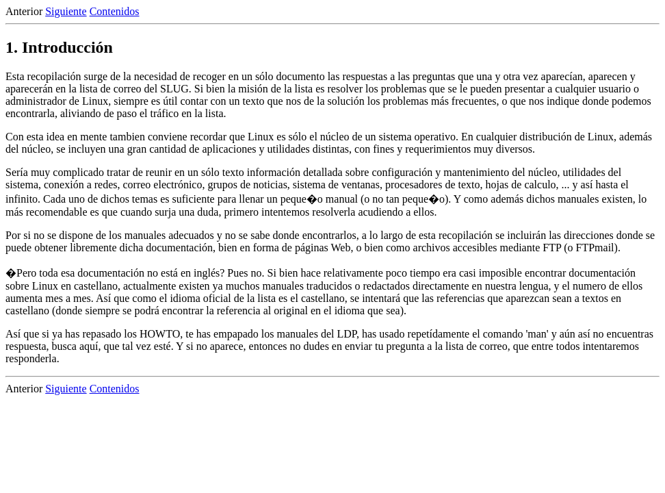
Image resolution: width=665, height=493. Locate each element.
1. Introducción (59, 47)
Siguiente (65, 11)
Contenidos (115, 11)
